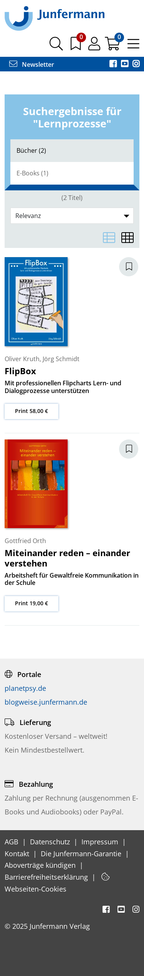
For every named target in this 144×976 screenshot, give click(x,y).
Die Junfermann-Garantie (82, 853)
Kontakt (18, 853)
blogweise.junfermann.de (46, 702)
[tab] (72, 150)
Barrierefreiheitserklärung (47, 877)
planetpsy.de (25, 688)
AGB (12, 841)
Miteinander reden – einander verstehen (67, 557)
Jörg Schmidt (61, 359)
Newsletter (31, 64)
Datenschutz (51, 841)
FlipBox (20, 371)
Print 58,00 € (31, 411)
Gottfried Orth (25, 541)
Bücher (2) (31, 150)
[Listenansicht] (109, 237)
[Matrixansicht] (127, 237)
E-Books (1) (32, 173)
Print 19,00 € (31, 603)
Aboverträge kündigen (41, 865)
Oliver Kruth (22, 359)
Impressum (100, 841)
